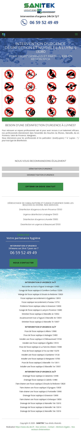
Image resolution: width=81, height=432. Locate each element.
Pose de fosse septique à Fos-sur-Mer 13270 (40, 351)
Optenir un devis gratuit (40, 186)
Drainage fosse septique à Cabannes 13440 (40, 376)
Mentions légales (63, 427)
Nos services (41, 427)
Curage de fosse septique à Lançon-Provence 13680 (40, 310)
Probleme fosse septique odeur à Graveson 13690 (40, 306)
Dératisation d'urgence (40, 168)
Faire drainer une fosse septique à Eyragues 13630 (40, 387)
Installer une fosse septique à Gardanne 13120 (40, 355)
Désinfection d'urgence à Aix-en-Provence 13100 (40, 209)
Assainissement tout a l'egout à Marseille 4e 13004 (40, 318)
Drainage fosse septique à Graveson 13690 (40, 395)
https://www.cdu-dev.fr (25, 427)
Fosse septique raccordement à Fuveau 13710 (41, 302)
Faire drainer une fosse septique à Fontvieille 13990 (40, 391)
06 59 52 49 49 (39, 22)
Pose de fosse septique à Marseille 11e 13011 (40, 362)
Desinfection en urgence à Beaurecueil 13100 (40, 224)
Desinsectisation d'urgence (40, 175)
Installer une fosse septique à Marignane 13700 (40, 358)
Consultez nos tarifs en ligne (40, 119)
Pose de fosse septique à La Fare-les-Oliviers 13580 (40, 347)
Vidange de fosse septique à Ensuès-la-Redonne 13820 (40, 294)
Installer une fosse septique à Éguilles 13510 (40, 343)
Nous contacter (23, 263)
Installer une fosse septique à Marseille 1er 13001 (40, 366)
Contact (51, 427)
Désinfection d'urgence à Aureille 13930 (40, 219)
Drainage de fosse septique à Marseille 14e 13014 (40, 407)
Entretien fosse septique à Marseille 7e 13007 (40, 322)
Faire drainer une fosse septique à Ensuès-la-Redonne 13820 (40, 383)
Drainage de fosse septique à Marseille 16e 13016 (40, 411)
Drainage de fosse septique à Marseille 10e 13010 (40, 403)
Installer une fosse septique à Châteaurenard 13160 (40, 339)
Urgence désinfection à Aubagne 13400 (40, 214)
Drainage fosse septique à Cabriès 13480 (40, 380)
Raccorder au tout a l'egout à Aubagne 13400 (40, 286)
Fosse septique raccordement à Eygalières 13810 (40, 298)
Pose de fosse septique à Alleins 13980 (40, 331)
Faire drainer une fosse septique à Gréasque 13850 (40, 399)
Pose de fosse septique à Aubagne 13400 (40, 335)
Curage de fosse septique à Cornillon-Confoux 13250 (40, 290)
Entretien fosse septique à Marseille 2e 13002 (40, 314)
